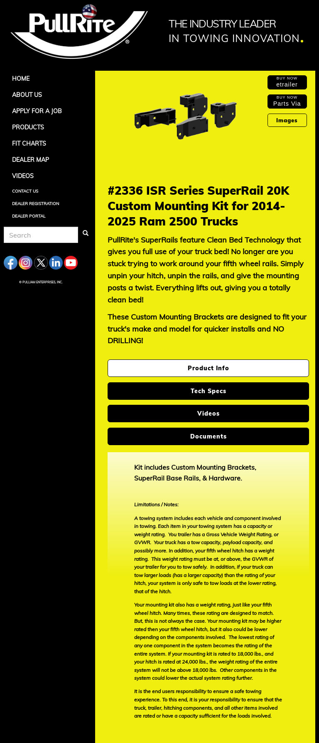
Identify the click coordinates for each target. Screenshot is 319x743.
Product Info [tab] (208, 368)
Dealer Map (30, 159)
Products (28, 127)
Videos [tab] (208, 413)
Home (20, 78)
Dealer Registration (35, 203)
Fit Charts (29, 143)
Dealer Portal (28, 216)
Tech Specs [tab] (208, 391)
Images (287, 120)
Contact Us (25, 191)
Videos (23, 176)
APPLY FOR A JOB (37, 111)
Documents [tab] (208, 436)
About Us (27, 95)
